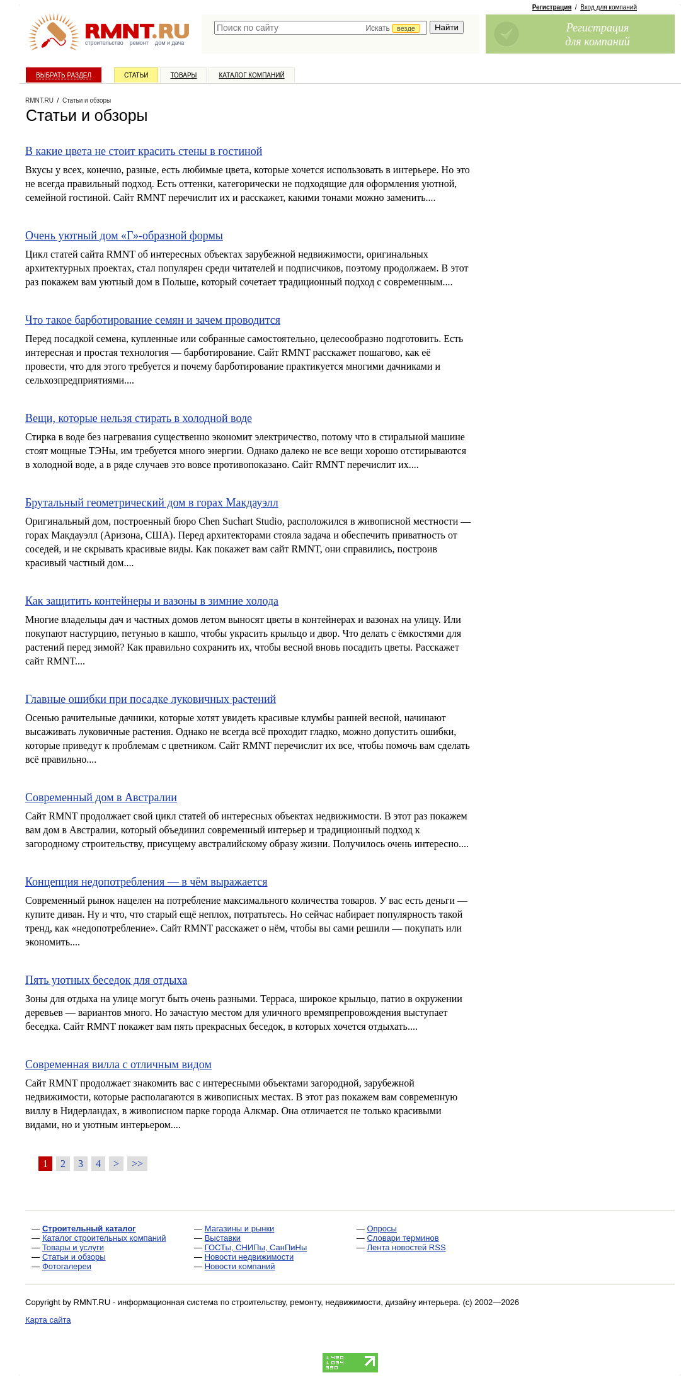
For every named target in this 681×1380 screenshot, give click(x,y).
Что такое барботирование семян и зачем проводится (152, 320)
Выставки (223, 1238)
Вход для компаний (608, 7)
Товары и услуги (73, 1247)
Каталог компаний (251, 75)
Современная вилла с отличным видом (118, 1064)
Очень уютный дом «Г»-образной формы (124, 235)
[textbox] (320, 28)
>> (137, 1163)
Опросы (381, 1228)
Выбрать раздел (63, 75)
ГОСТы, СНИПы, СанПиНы (256, 1247)
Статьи (136, 75)
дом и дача (169, 43)
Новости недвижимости (249, 1257)
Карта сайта (48, 1320)
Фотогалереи (66, 1266)
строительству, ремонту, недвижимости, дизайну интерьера (345, 1302)
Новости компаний (240, 1266)
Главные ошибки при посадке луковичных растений (150, 699)
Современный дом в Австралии (101, 797)
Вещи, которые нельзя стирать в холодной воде (138, 418)
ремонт (139, 43)
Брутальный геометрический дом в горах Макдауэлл (151, 502)
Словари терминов (402, 1238)
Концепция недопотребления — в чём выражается (146, 881)
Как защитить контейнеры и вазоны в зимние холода (151, 601)
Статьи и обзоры (74, 1257)
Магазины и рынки (240, 1228)
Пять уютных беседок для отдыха (106, 980)
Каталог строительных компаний (104, 1238)
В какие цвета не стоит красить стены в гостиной (143, 151)
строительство (104, 43)
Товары (183, 75)
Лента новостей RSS (406, 1247)
